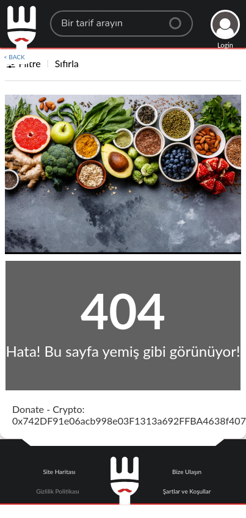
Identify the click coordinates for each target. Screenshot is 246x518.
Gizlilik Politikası (57, 491)
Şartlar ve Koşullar (187, 491)
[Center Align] (179, 18)
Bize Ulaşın (186, 471)
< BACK (14, 56)
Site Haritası (59, 471)
